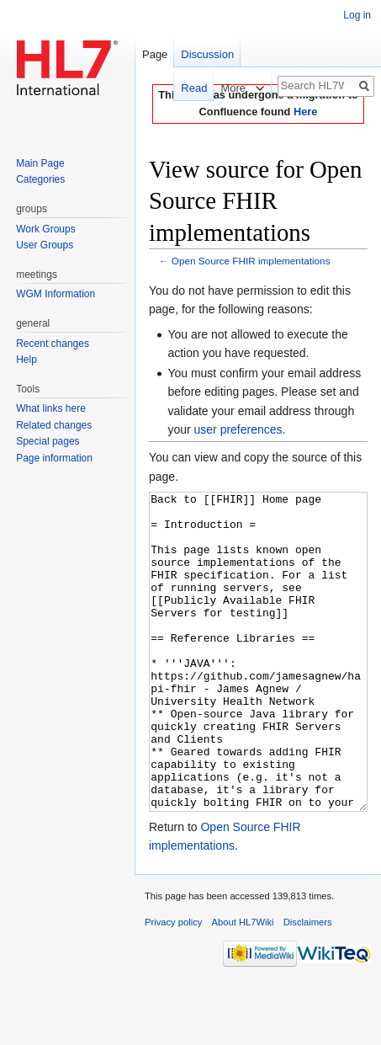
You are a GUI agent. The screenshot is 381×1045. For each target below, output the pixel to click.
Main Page (40, 163)
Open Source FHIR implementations (251, 260)
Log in (357, 15)
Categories (40, 179)
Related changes (54, 425)
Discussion (207, 54)
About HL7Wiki (243, 985)
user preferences (238, 429)
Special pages (47, 441)
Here (305, 111)
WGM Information (55, 294)
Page (154, 54)
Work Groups (45, 229)
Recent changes (52, 343)
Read (185, 88)
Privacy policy (173, 985)
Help (26, 359)
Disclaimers (307, 985)
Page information (54, 458)
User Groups (44, 245)
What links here (51, 408)
